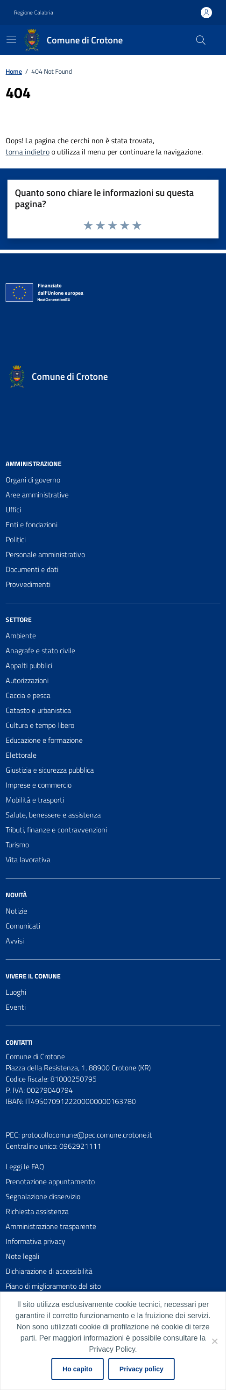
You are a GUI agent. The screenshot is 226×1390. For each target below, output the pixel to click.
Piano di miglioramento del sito (53, 1286)
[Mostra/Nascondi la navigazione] (11, 39)
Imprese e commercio (38, 784)
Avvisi (15, 940)
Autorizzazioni (27, 680)
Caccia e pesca (28, 695)
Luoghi (16, 992)
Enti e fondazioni (31, 524)
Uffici (13, 509)
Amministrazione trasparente (51, 1226)
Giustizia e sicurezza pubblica (50, 769)
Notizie (16, 910)
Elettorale (21, 755)
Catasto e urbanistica (38, 710)
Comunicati (23, 925)
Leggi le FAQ (25, 1166)
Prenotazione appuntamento (50, 1181)
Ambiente (21, 635)
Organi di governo (33, 479)
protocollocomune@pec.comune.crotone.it (86, 1134)
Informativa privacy (35, 1241)
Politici (16, 539)
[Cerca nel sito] (201, 40)
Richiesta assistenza (37, 1211)
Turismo (17, 844)
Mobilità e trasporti (35, 799)
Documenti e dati (32, 569)
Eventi (16, 1007)
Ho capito (77, 1369)
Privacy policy (141, 1369)
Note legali (22, 1256)
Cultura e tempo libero (40, 725)
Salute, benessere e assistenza (53, 814)
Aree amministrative (37, 494)
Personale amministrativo (45, 554)
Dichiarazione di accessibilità (49, 1271)
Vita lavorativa (28, 859)
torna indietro (27, 151)
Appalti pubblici (29, 665)
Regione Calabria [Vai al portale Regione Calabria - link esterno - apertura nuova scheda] (33, 12)
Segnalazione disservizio (43, 1196)
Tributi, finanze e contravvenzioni (56, 829)
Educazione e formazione (44, 740)
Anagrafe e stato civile (40, 650)
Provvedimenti (28, 584)
